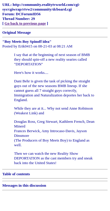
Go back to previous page (25, 23)
